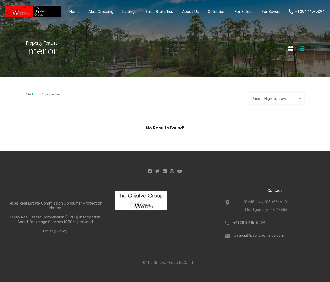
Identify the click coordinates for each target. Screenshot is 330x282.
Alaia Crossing (100, 11)
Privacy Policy (55, 231)
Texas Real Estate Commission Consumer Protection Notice (55, 205)
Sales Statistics (159, 11)
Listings (129, 11)
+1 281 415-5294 (310, 12)
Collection (217, 11)
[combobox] (276, 98)
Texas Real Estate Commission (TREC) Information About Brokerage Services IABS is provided (55, 219)
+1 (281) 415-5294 (249, 222)
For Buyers (270, 11)
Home (74, 11)
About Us (190, 11)
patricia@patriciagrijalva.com (259, 235)
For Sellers (243, 11)
